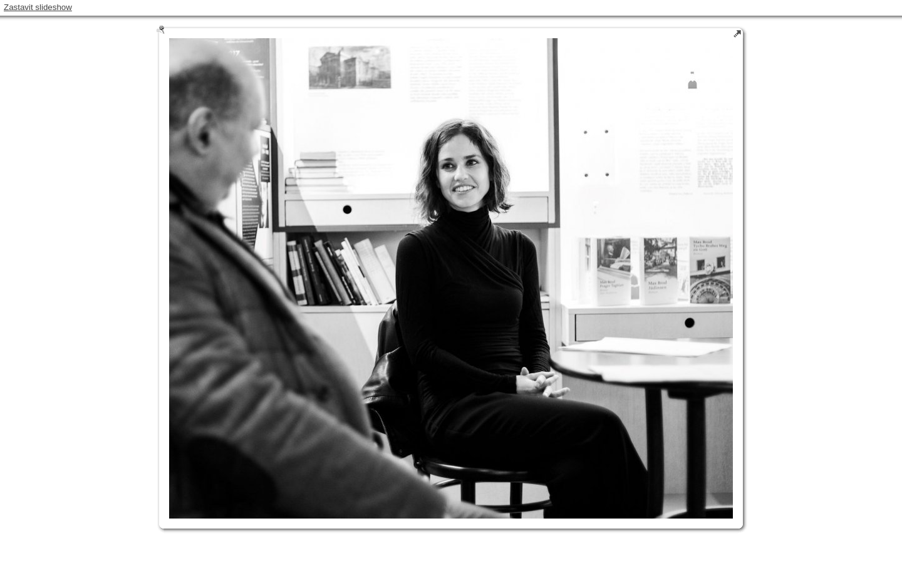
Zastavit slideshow (38, 7)
